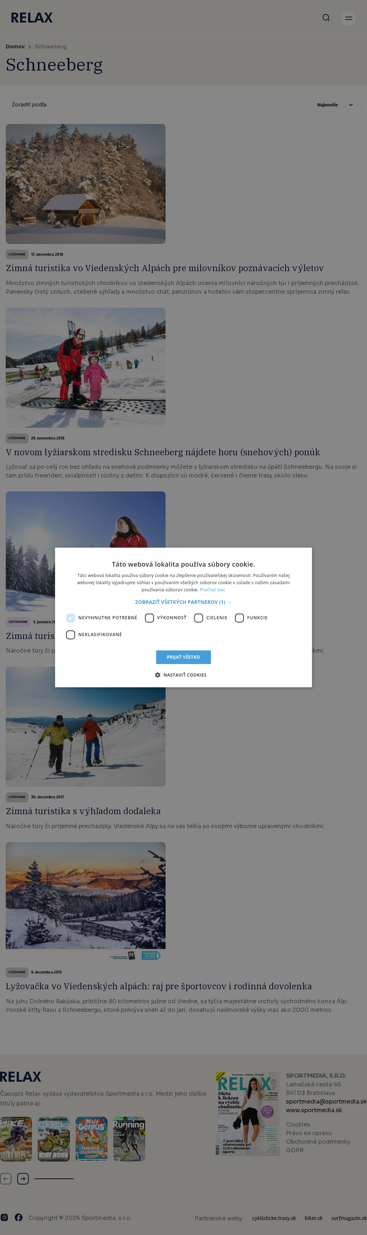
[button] (183, 602)
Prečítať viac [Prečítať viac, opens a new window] (212, 590)
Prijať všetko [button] (183, 657)
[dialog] (183, 617)
